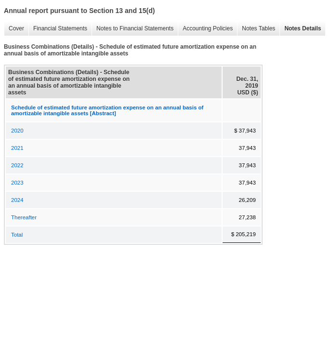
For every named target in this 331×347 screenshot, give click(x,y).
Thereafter (24, 217)
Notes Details (300, 28)
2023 (17, 183)
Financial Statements (57, 28)
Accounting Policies (205, 28)
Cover (14, 28)
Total (17, 235)
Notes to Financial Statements (132, 28)
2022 (17, 165)
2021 (17, 148)
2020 (17, 130)
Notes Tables (256, 28)
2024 (17, 200)
